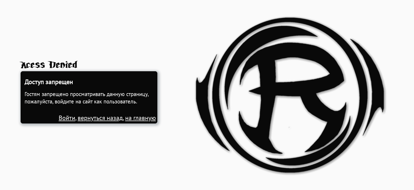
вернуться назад (100, 118)
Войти (67, 118)
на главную (140, 118)
